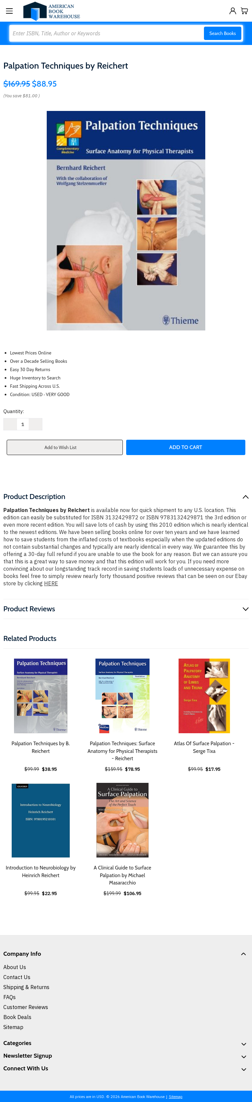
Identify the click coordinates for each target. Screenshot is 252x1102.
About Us (14, 967)
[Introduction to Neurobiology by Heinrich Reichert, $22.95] (40, 820)
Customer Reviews (25, 1007)
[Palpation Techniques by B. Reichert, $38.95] (40, 696)
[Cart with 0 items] (244, 11)
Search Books (222, 33)
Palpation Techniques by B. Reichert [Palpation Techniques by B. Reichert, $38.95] (41, 747)
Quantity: (13, 411)
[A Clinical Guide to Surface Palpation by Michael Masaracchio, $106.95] (122, 820)
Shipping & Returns (26, 987)
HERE (51, 583)
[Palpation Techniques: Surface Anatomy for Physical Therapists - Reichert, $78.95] (122, 696)
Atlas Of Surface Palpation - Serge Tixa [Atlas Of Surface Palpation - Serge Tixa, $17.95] (204, 747)
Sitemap (13, 1027)
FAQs (9, 997)
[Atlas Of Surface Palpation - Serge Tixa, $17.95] (204, 696)
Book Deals (17, 1017)
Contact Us (16, 977)
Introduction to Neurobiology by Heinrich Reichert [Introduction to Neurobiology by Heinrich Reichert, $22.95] (41, 871)
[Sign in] (233, 11)
